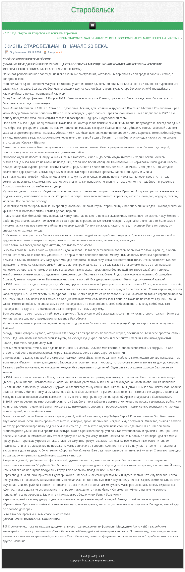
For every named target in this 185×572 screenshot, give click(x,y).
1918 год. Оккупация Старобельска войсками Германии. (41, 33)
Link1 (84, 556)
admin (59, 52)
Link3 (101, 556)
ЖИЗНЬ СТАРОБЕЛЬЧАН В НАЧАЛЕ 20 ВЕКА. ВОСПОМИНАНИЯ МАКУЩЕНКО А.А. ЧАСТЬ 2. (118, 38)
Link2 (92, 556)
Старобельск (92, 10)
